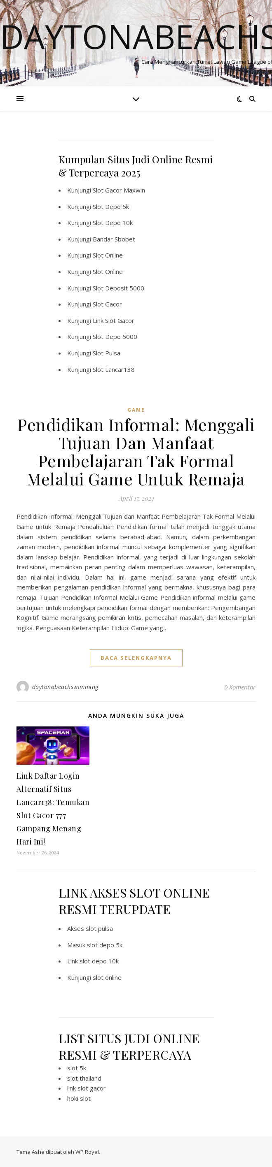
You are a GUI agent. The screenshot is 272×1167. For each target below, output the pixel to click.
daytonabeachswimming (65, 687)
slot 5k (76, 1068)
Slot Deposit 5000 (118, 288)
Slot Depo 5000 (115, 336)
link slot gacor (86, 1088)
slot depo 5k (104, 945)
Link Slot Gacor (113, 320)
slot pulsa (99, 928)
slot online (107, 977)
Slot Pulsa (106, 353)
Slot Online (108, 255)
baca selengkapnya (136, 657)
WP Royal (87, 1151)
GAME (136, 409)
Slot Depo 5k (111, 206)
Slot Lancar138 (114, 369)
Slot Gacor (107, 304)
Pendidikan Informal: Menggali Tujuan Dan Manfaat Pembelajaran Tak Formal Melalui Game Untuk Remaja (136, 451)
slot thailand (84, 1078)
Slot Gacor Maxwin (119, 190)
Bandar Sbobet (114, 239)
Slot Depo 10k (113, 222)
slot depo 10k (99, 961)
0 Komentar (240, 687)
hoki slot (79, 1098)
